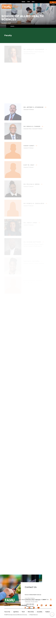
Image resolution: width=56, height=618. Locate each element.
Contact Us (7, 605)
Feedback (47, 611)
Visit (28, 1)
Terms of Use (7, 611)
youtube (51, 605)
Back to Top (45, 599)
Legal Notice (16, 611)
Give (33, 1)
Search (53, 4)
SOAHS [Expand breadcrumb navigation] (12, 26)
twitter (46, 605)
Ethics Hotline (31, 611)
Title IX (23, 611)
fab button (52, 614)
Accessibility (39, 611)
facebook (37, 605)
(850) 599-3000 (23, 605)
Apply (23, 1)
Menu (53, 2)
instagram (41, 605)
